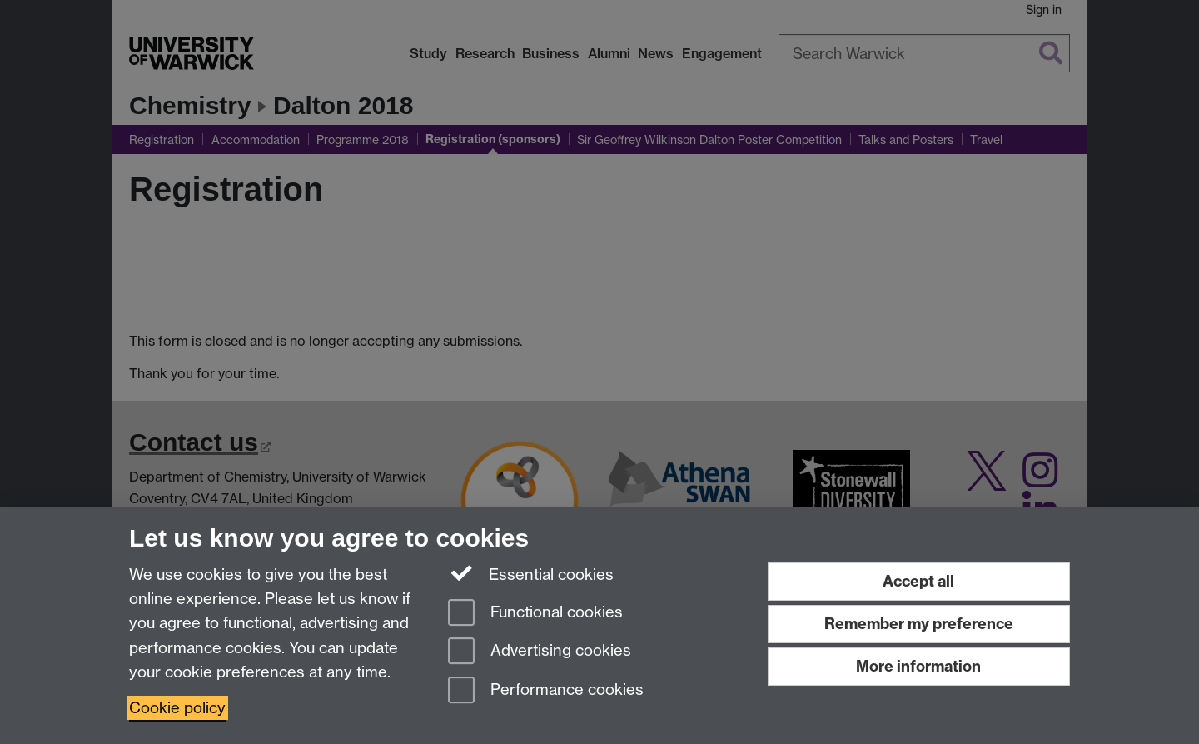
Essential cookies (531, 573)
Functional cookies (535, 613)
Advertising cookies (539, 652)
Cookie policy (177, 707)
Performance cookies (546, 691)
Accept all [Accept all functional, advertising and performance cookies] (918, 581)
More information (918, 666)
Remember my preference (918, 623)
